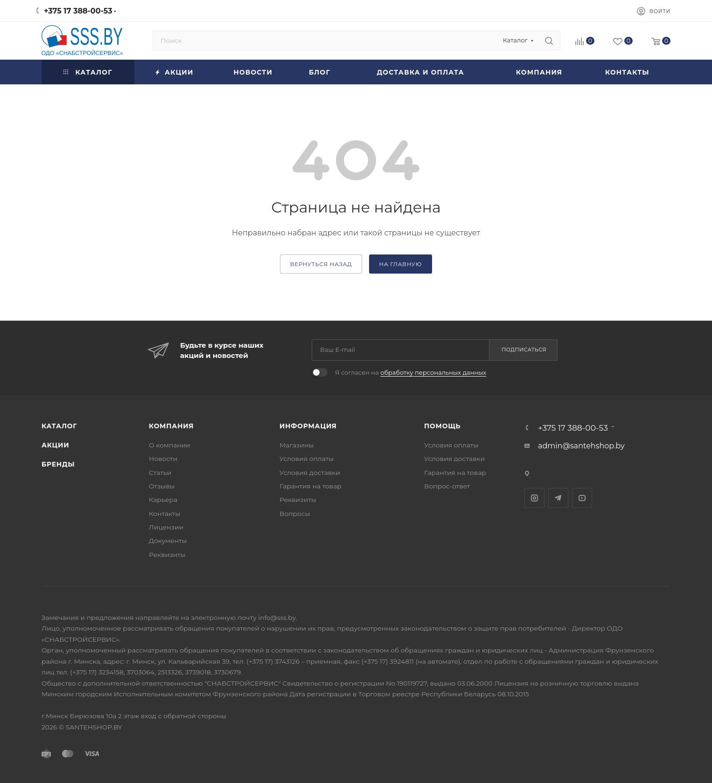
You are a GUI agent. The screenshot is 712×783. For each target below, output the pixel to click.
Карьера (163, 499)
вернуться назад (321, 264)
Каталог (59, 426)
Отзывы (162, 486)
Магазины (296, 445)
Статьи (160, 472)
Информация (308, 426)
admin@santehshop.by (581, 445)
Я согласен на (410, 372)
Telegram (558, 498)
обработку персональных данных (433, 372)
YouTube (582, 498)
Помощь (442, 426)
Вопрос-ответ (447, 486)
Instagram (534, 498)
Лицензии (166, 527)
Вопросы (294, 513)
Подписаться (524, 349)
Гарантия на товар (310, 486)
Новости (163, 458)
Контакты (164, 513)
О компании (169, 445)
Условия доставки (309, 472)
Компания (171, 426)
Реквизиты (167, 554)
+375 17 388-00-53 (78, 11)
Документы (168, 540)
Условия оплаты (306, 458)
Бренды (58, 464)
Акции (55, 445)
